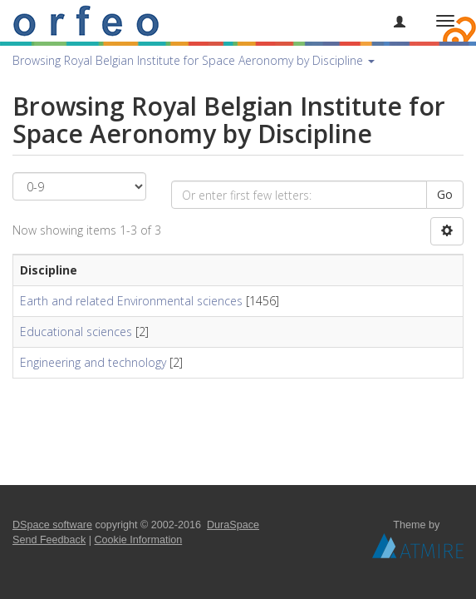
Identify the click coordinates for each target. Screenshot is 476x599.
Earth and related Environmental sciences (131, 301)
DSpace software (52, 525)
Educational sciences (76, 331)
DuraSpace (233, 525)
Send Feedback (49, 540)
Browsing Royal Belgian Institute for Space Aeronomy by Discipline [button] (193, 60)
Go (445, 194)
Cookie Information (139, 540)
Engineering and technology (93, 362)
